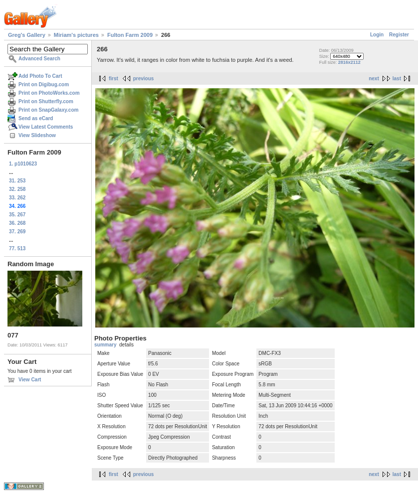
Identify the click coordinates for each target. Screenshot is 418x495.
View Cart (29, 379)
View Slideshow (37, 135)
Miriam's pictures (76, 35)
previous (143, 78)
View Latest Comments (45, 127)
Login (377, 34)
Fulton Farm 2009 (130, 35)
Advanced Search (39, 58)
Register (399, 34)
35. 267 (17, 214)
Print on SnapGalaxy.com (48, 110)
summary (105, 344)
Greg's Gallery (26, 35)
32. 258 (17, 189)
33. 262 (17, 197)
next (374, 78)
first (113, 78)
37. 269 (17, 231)
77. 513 (17, 248)
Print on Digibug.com (43, 84)
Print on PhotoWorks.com (49, 93)
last (397, 78)
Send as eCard (35, 118)
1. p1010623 (23, 163)
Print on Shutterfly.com (45, 101)
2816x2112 (349, 62)
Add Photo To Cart (40, 76)
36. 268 (17, 223)
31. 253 (17, 180)
